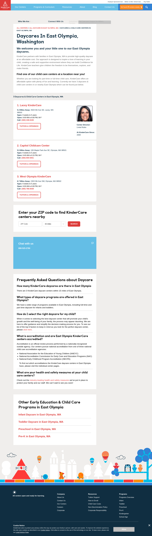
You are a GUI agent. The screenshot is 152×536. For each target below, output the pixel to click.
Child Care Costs (94, 504)
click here (27, 330)
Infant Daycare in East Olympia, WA (39, 414)
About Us (60, 497)
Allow (124, 529)
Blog (95, 7)
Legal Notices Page (22, 532)
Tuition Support (94, 497)
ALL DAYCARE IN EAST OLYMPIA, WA (44, 28)
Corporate (61, 510)
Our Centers (20, 7)
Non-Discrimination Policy (97, 507)
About (82, 7)
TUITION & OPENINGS (29, 126)
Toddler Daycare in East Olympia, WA (40, 421)
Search (74, 224)
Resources (67, 7)
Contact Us (110, 7)
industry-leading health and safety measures (49, 380)
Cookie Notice (45, 530)
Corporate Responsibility (97, 510)
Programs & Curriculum (44, 7)
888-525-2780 (24, 248)
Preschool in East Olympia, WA (37, 429)
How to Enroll (93, 500)
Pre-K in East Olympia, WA (34, 436)
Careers (60, 507)
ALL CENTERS (22, 28)
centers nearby (130, 7)
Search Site (146, 8)
